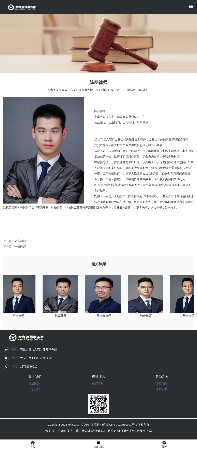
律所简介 (34, 383)
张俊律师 (20, 246)
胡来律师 (20, 240)
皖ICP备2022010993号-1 (121, 424)
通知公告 (161, 389)
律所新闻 (161, 383)
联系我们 (34, 389)
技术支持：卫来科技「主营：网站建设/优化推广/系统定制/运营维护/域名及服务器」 (98, 431)
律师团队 (97, 383)
